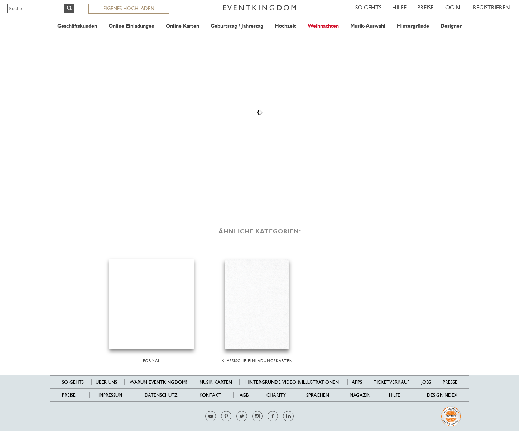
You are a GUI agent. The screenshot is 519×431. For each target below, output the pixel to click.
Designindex (442, 395)
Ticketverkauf (391, 382)
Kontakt (210, 395)
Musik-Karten (216, 382)
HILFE (399, 7)
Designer (451, 26)
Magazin (360, 395)
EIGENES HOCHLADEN (128, 8)
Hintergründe (413, 26)
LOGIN (451, 7)
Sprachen (317, 395)
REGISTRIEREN (491, 7)
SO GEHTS (368, 7)
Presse (450, 382)
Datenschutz (161, 395)
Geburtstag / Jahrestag (237, 26)
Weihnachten (323, 26)
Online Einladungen (131, 26)
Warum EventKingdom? (158, 382)
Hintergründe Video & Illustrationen (292, 382)
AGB (244, 395)
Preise (425, 7)
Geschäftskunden (77, 26)
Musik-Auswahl (367, 26)
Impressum (110, 395)
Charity (276, 395)
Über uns (106, 382)
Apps (357, 382)
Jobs (426, 382)
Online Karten (182, 26)
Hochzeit (285, 26)
